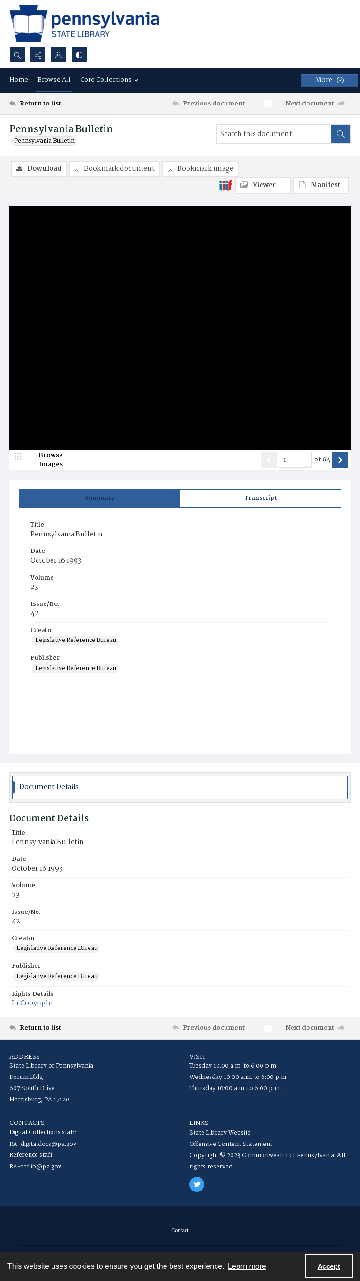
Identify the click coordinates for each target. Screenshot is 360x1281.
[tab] (99, 498)
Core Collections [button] (110, 80)
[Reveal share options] (37, 54)
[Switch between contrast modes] (79, 54)
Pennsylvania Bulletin (44, 141)
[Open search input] (17, 54)
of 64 (322, 460)
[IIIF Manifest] (321, 185)
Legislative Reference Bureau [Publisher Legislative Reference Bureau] (75, 668)
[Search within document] (340, 134)
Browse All (54, 80)
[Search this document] (274, 134)
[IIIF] (225, 185)
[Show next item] (340, 460)
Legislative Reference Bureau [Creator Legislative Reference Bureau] (75, 640)
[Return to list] (53, 103)
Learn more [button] (247, 1266)
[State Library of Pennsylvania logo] (84, 23)
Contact (179, 1230)
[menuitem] (179, 1230)
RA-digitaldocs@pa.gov (42, 1144)
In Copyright (32, 1003)
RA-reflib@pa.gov (35, 1167)
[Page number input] (295, 460)
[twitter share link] (196, 1184)
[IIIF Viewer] (263, 185)
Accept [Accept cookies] (329, 1266)
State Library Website (220, 1133)
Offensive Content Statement (230, 1144)
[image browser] (44, 460)
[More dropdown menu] (329, 80)
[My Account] (58, 54)
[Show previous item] (269, 460)
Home (18, 80)
